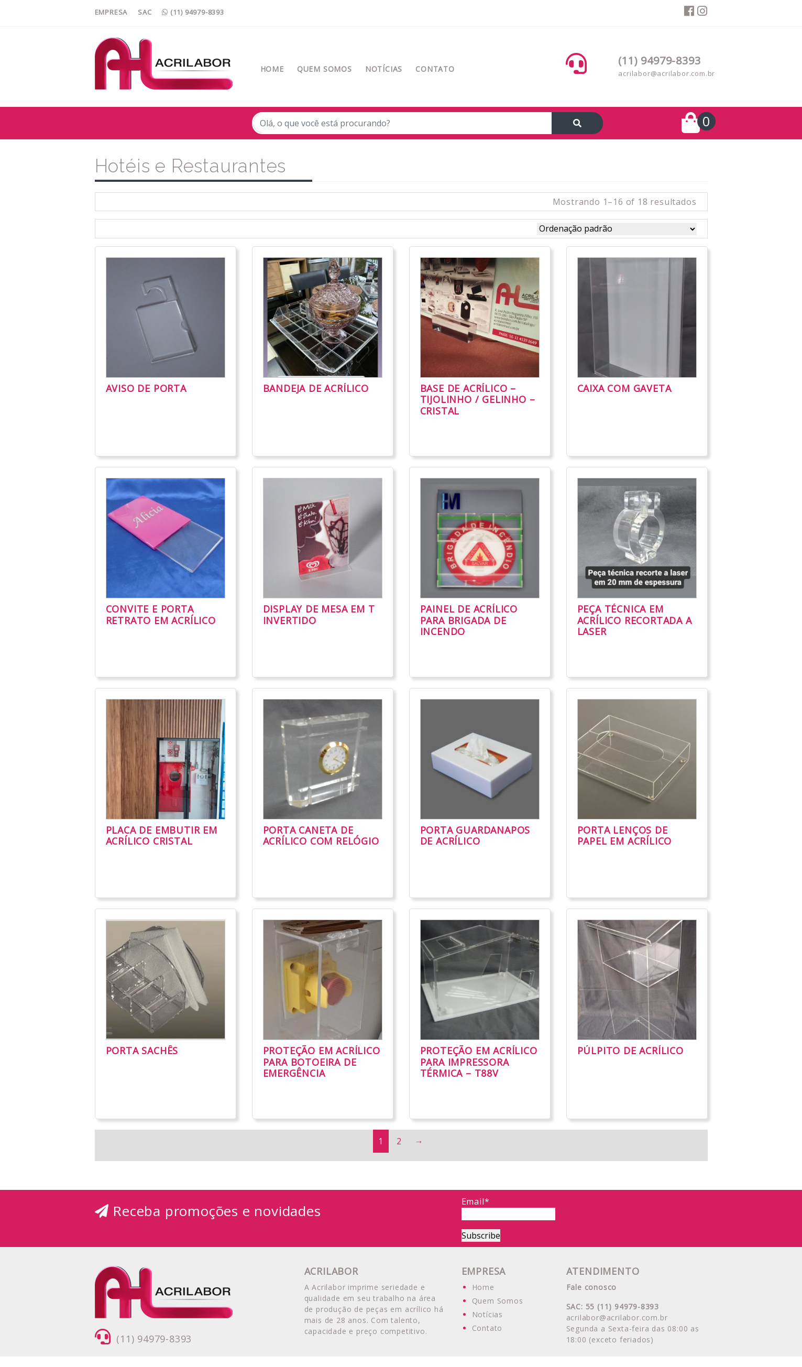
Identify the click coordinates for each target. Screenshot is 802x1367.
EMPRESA (111, 12)
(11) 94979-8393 (193, 12)
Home (272, 69)
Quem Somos (324, 69)
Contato (435, 69)
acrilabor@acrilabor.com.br (666, 73)
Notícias (383, 69)
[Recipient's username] (402, 123)
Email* (508, 1208)
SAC (144, 12)
